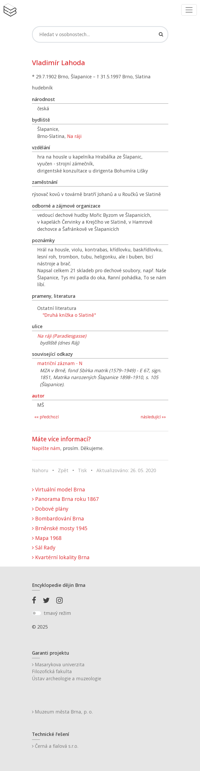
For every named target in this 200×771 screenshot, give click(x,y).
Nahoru (40, 470)
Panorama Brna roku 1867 (65, 498)
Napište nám (46, 448)
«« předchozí (46, 417)
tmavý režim (57, 613)
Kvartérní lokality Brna (61, 557)
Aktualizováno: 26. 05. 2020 (126, 470)
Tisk (82, 470)
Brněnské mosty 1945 (59, 528)
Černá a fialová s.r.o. (55, 746)
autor (38, 395)
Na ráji (74, 136)
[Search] (100, 34)
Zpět (63, 470)
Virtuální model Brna (58, 489)
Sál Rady (43, 547)
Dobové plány (50, 508)
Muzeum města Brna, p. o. (62, 711)
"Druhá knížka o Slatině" (69, 315)
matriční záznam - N (59, 363)
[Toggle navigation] (189, 10)
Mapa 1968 (47, 538)
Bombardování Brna (58, 518)
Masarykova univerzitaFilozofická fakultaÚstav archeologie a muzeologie (66, 671)
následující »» (153, 417)
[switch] (36, 613)
